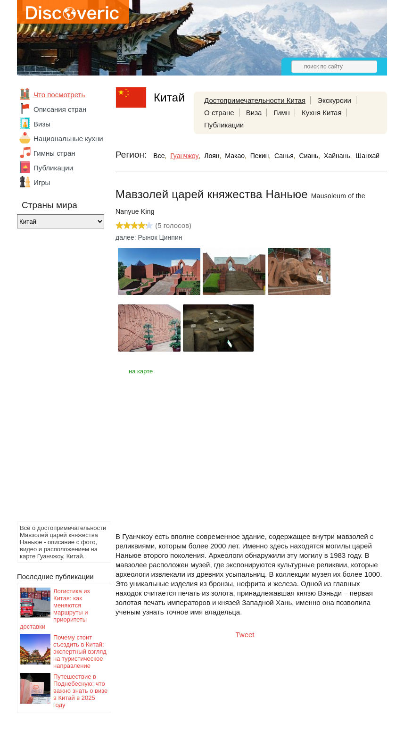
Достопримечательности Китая (254, 100)
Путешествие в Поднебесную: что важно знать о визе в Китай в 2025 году (80, 690)
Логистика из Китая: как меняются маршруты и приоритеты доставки (55, 609)
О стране (219, 113)
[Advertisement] (54, 377)
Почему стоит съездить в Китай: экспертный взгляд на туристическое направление (80, 651)
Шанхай (367, 156)
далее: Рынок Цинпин (148, 237)
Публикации (53, 168)
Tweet (245, 635)
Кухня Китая (322, 113)
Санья (284, 156)
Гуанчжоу (184, 156)
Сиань (309, 156)
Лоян (211, 156)
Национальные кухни (68, 139)
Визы (41, 124)
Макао (235, 156)
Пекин (259, 156)
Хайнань (337, 156)
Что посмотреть (59, 95)
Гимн (282, 113)
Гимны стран (54, 153)
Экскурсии (334, 100)
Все (159, 156)
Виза (254, 113)
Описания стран (59, 109)
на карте (141, 371)
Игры (41, 182)
